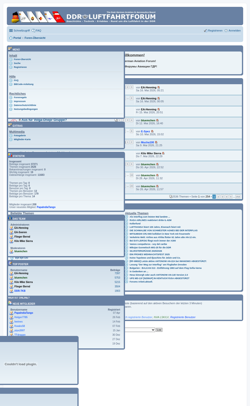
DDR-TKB (20, 291)
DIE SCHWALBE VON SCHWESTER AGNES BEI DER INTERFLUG (164, 230)
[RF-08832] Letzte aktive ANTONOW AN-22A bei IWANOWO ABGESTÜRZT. (168, 261)
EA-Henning (148, 87)
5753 (117, 277)
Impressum (20, 101)
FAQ (16, 80)
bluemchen (148, 120)
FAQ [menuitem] (38, 30)
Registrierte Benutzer (182, 317)
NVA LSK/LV (161, 317)
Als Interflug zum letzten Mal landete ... (150, 217)
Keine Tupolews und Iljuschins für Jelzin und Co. (155, 258)
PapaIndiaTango (46, 207)
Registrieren (20, 67)
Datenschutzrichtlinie (25, 105)
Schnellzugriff (22, 30)
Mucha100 (147, 142)
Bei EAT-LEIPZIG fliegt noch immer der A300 (153, 240)
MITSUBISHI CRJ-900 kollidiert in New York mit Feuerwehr (160, 234)
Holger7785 (21, 317)
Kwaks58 (19, 326)
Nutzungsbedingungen (26, 109)
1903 (117, 291)
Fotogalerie (20, 135)
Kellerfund (135, 223)
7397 (117, 273)
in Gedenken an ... (139, 271)
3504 (117, 286)
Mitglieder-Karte (22, 139)
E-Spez (145, 131)
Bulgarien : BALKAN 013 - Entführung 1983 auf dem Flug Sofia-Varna (166, 268)
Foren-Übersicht (22, 59)
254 (238, 196)
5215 (117, 282)
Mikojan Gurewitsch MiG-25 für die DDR (150, 247)
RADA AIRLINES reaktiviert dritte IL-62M (150, 220)
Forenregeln (20, 97)
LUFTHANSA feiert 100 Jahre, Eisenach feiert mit (155, 227)
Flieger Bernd (22, 236)
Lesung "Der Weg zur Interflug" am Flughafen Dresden (158, 264)
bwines (18, 321)
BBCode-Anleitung (23, 84)
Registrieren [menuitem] (215, 30)
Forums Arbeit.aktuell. (141, 282)
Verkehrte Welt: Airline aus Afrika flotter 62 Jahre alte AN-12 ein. (163, 237)
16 (131, 175)
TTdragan (20, 334)
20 (131, 186)
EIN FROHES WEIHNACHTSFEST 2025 (150, 254)
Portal (17, 37)
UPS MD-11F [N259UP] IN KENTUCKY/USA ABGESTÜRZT (159, 278)
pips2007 (19, 330)
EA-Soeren (20, 232)
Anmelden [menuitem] (235, 30)
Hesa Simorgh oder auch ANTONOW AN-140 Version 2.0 (159, 275)
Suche (17, 63)
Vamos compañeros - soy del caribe (148, 244)
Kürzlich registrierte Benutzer (135, 317)
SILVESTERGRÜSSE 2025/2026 (146, 251)
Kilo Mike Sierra (151, 153)
